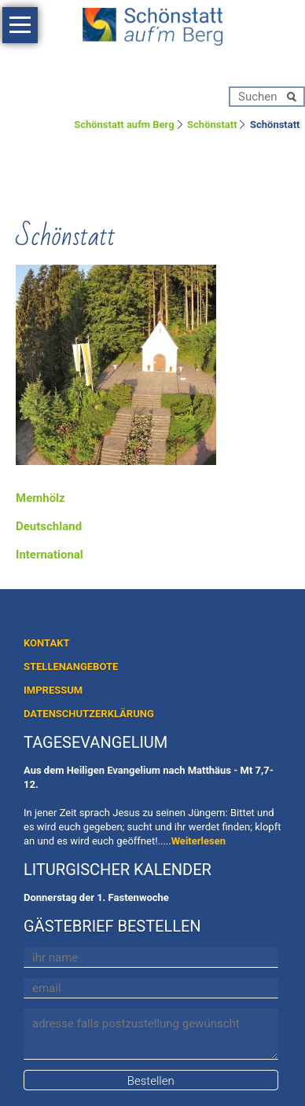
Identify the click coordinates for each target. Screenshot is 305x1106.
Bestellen (151, 1081)
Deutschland (49, 526)
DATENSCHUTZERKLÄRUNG (89, 714)
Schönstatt (212, 124)
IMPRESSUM (53, 690)
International (49, 555)
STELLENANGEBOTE (71, 666)
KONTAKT (46, 643)
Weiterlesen (198, 841)
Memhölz (40, 498)
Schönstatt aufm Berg (124, 124)
